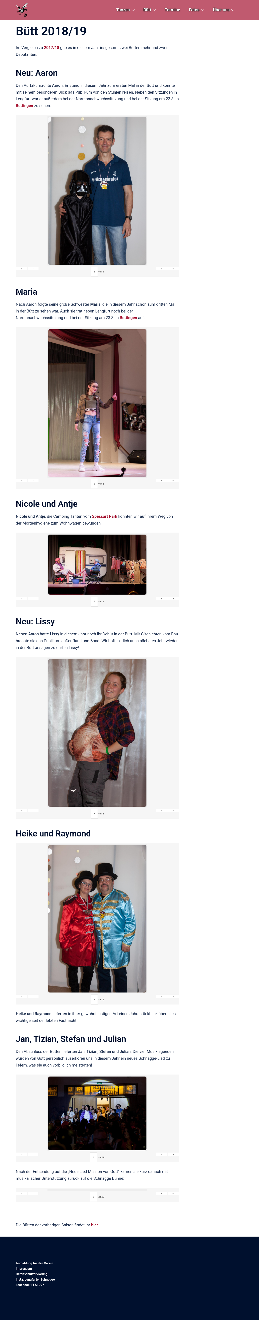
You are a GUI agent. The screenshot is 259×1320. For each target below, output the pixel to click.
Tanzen (123, 9)
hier (94, 1225)
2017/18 (51, 47)
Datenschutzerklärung (31, 1274)
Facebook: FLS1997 (30, 1285)
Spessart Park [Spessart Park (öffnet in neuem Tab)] (104, 516)
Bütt (147, 9)
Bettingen (128, 317)
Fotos (194, 9)
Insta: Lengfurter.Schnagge (35, 1279)
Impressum (24, 1269)
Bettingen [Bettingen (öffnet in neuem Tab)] (24, 105)
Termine (172, 9)
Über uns (221, 9)
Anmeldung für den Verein (34, 1263)
